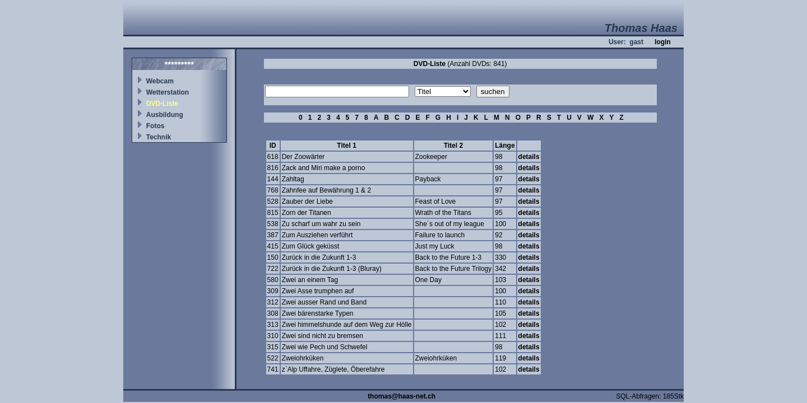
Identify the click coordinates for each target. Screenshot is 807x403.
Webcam (160, 81)
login (663, 42)
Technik (158, 137)
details (529, 157)
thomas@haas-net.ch (401, 396)
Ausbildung (164, 115)
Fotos (155, 126)
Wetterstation (167, 92)
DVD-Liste (162, 103)
